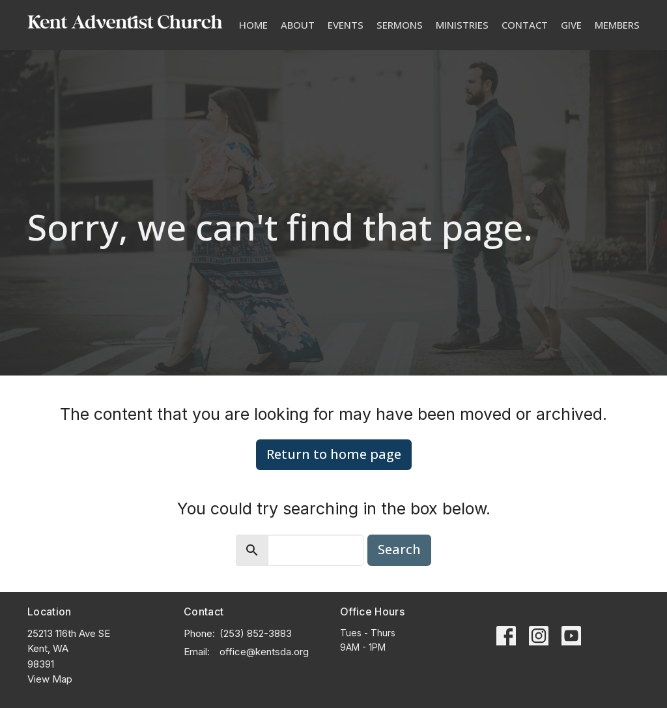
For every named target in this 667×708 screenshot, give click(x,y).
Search (399, 549)
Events (345, 24)
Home (253, 24)
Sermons (399, 24)
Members (617, 24)
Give (571, 24)
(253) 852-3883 (256, 633)
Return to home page (333, 454)
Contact (525, 24)
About (298, 24)
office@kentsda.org (264, 651)
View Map (49, 679)
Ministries (462, 24)
